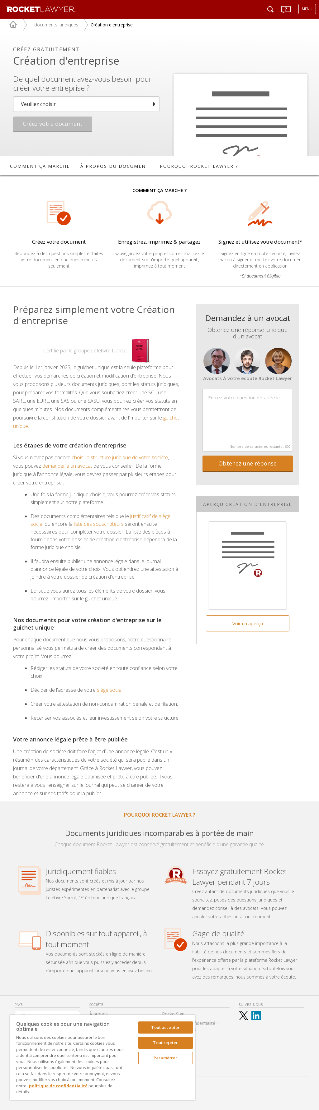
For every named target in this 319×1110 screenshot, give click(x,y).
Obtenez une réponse (247, 463)
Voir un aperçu (247, 623)
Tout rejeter (165, 1042)
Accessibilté (173, 1057)
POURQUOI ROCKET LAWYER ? (199, 166)
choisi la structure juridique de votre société (120, 457)
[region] (102, 1057)
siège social (109, 689)
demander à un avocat (67, 465)
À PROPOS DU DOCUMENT (114, 166)
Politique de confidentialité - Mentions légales (190, 1026)
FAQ (166, 1048)
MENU (307, 8)
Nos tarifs (172, 1039)
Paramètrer (165, 1058)
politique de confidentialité (58, 1086)
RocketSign (173, 1014)
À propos (98, 1014)
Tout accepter (165, 1027)
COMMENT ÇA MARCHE (40, 166)
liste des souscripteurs (99, 524)
